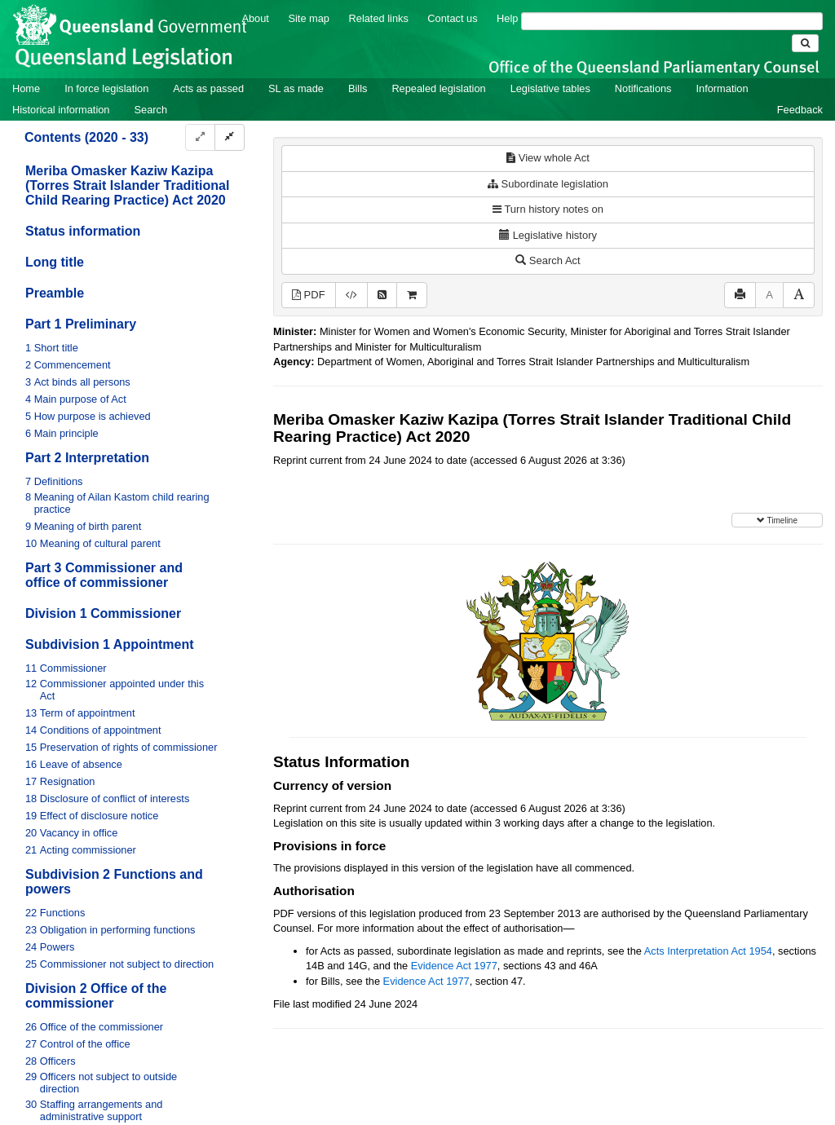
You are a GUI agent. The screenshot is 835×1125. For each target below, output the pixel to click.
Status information (82, 231)
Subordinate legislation (548, 184)
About (254, 18)
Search (150, 110)
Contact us (452, 18)
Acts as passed (208, 88)
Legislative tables (550, 88)
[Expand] (200, 137)
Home (26, 88)
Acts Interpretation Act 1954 (708, 951)
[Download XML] (351, 295)
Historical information (60, 110)
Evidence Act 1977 (454, 966)
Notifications (643, 88)
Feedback (800, 110)
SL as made (296, 88)
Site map (308, 18)
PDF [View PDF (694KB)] (308, 295)
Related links (379, 18)
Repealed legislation (438, 88)
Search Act (547, 260)
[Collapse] (229, 137)
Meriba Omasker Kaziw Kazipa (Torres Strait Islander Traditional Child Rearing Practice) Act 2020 (127, 185)
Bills (357, 88)
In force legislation (106, 88)
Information (722, 88)
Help (507, 18)
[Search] (672, 21)
